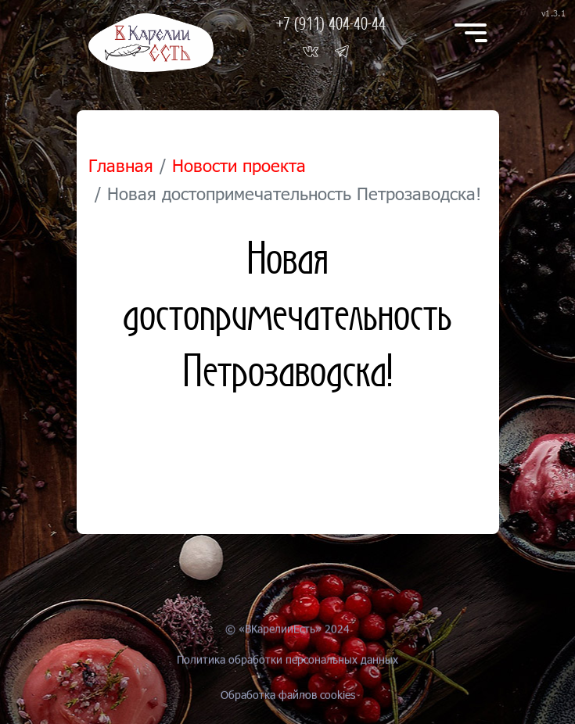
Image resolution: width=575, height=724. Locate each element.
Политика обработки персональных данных (287, 683)
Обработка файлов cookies (288, 712)
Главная (120, 165)
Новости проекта (239, 165)
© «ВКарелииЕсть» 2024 (287, 642)
